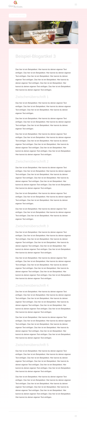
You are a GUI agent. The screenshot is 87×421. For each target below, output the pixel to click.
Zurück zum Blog (19, 15)
